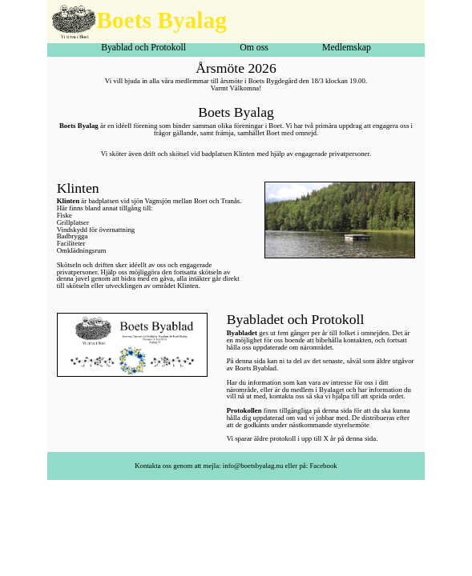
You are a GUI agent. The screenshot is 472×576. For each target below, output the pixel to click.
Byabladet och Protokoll (296, 319)
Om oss (254, 48)
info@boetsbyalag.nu (253, 466)
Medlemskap (346, 48)
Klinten (78, 188)
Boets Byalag (161, 20)
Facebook (323, 466)
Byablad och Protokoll (143, 48)
